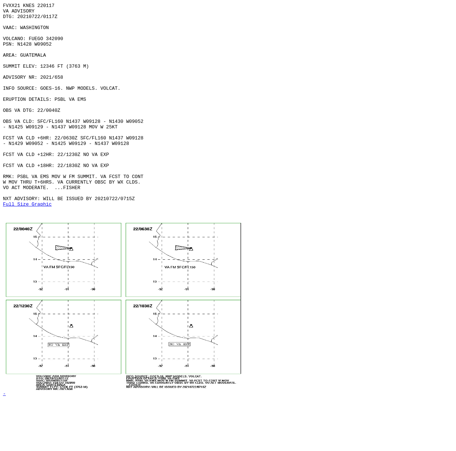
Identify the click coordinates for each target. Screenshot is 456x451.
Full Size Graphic (27, 244)
